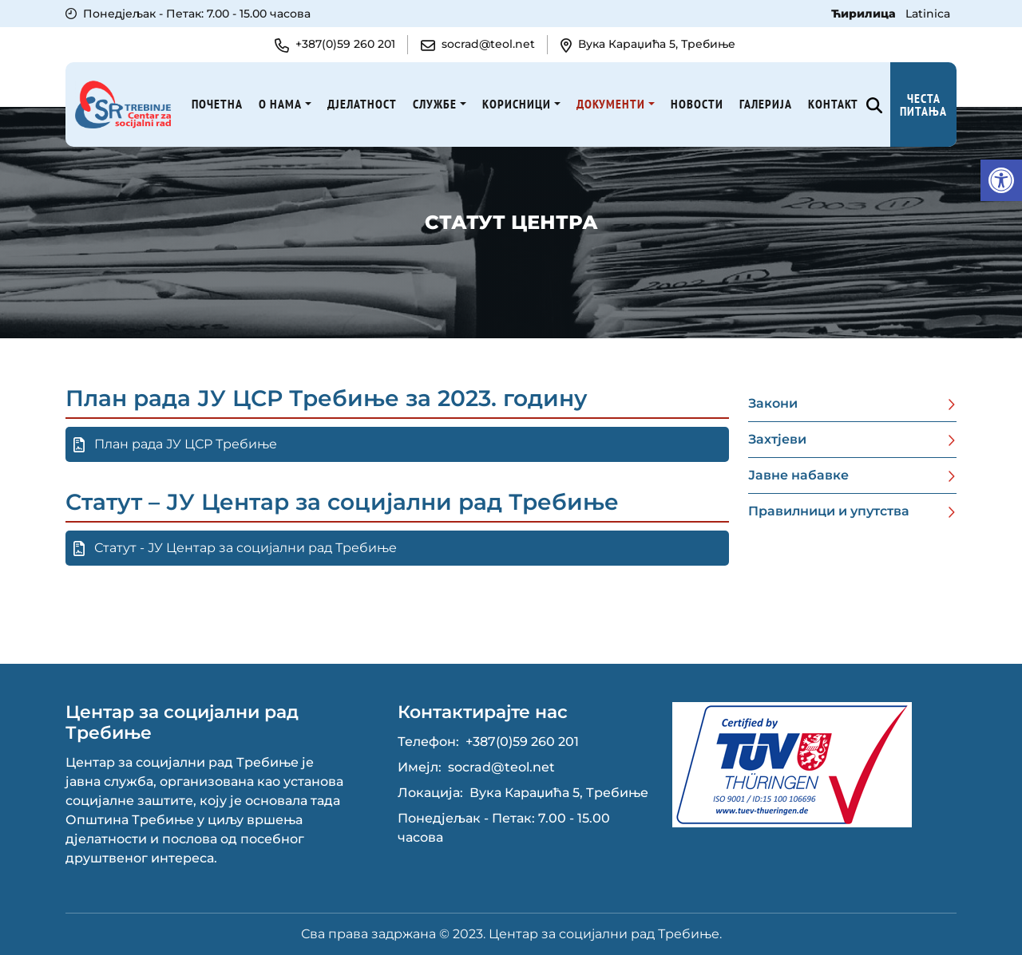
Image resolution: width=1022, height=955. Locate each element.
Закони (773, 403)
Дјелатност (362, 104)
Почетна (217, 104)
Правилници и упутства (828, 511)
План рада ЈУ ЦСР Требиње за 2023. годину (326, 398)
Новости (697, 104)
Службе (435, 104)
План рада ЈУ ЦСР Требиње (175, 444)
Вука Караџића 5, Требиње (558, 792)
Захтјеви (777, 439)
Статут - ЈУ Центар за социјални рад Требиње (235, 548)
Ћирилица (865, 13)
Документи (610, 104)
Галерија (765, 104)
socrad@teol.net (501, 767)
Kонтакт (833, 104)
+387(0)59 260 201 (522, 741)
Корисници (516, 104)
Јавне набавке (798, 475)
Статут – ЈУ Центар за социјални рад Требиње (342, 501)
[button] (1001, 180)
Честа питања (923, 104)
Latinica (927, 13)
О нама (280, 104)
